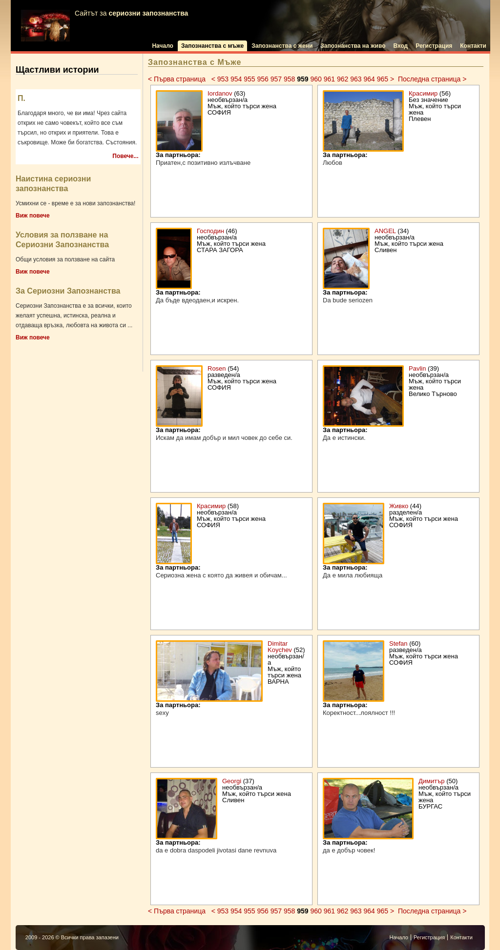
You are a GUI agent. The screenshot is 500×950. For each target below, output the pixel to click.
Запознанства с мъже (212, 45)
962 (342, 79)
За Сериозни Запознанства (68, 291)
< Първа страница (178, 79)
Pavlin (417, 368)
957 (276, 79)
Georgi (231, 781)
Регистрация (434, 45)
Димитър (431, 781)
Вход (401, 45)
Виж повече (33, 215)
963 (355, 79)
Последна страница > (432, 79)
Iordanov (220, 93)
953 (223, 79)
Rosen (217, 368)
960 (315, 79)
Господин (210, 231)
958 (289, 79)
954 (236, 79)
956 (262, 79)
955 (249, 79)
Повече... (125, 156)
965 (382, 79)
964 (369, 79)
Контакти (473, 45)
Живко (399, 506)
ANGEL (385, 231)
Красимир (423, 93)
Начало (162, 45)
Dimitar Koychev (280, 646)
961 (329, 79)
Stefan (398, 643)
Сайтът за (104, 25)
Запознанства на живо (352, 45)
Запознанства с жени (281, 45)
